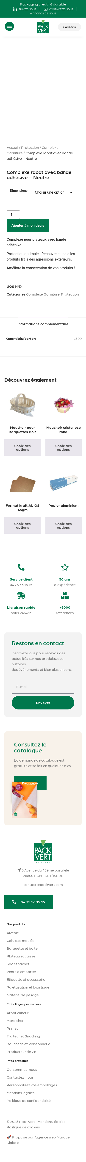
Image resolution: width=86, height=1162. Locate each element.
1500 (78, 338)
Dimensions (19, 190)
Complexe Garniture (43, 294)
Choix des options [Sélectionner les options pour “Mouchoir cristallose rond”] (63, 447)
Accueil (12, 147)
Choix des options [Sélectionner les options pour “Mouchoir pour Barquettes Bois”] (22, 447)
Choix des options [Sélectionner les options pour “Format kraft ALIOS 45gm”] (22, 525)
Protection (30, 147)
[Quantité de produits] (13, 215)
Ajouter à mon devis (27, 225)
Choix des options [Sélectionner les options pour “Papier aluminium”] (63, 525)
